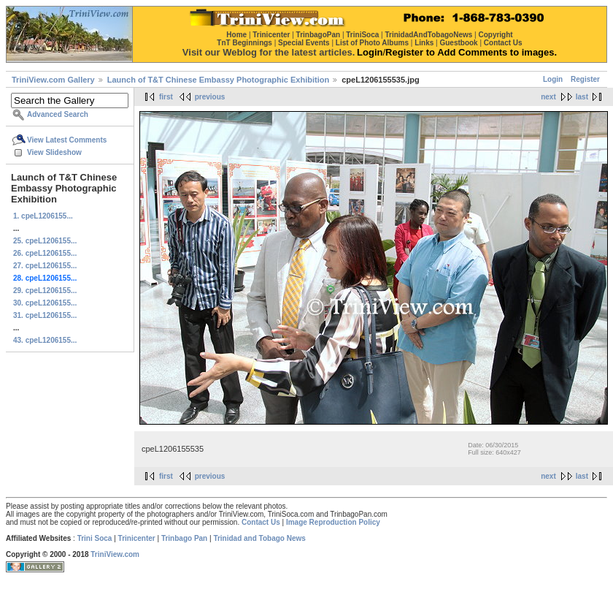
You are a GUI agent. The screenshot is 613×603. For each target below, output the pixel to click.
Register (585, 79)
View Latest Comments (67, 140)
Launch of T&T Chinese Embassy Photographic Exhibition (218, 79)
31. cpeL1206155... (45, 315)
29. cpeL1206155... (45, 291)
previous (210, 97)
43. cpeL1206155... (45, 340)
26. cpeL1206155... (45, 253)
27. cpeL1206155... (45, 266)
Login (553, 79)
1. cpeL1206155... (43, 216)
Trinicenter (136, 538)
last (582, 97)
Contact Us (261, 522)
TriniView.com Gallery (53, 79)
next (548, 97)
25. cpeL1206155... (45, 241)
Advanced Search (57, 114)
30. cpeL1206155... (45, 303)
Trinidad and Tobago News (259, 538)
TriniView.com (114, 554)
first (166, 97)
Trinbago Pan (184, 538)
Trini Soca (94, 538)
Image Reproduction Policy (333, 522)
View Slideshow (54, 152)
